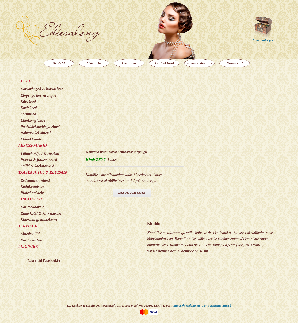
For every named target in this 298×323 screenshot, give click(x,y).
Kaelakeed (29, 108)
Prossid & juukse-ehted (39, 160)
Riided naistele (32, 193)
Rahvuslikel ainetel (36, 133)
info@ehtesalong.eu (186, 305)
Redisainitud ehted (35, 180)
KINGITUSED (30, 199)
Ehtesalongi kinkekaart (39, 219)
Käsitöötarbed (31, 240)
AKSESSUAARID (32, 145)
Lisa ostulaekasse (131, 192)
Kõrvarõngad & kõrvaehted (42, 89)
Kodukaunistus (32, 186)
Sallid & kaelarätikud (37, 166)
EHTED (24, 81)
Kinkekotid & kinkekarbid (41, 213)
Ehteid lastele (31, 139)
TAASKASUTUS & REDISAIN (43, 172)
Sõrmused (28, 114)
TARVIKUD (27, 226)
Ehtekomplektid (33, 120)
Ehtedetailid (30, 234)
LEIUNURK (28, 246)
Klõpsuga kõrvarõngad (38, 95)
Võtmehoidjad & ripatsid (40, 153)
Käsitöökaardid (32, 207)
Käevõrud (28, 101)
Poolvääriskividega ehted (40, 127)
